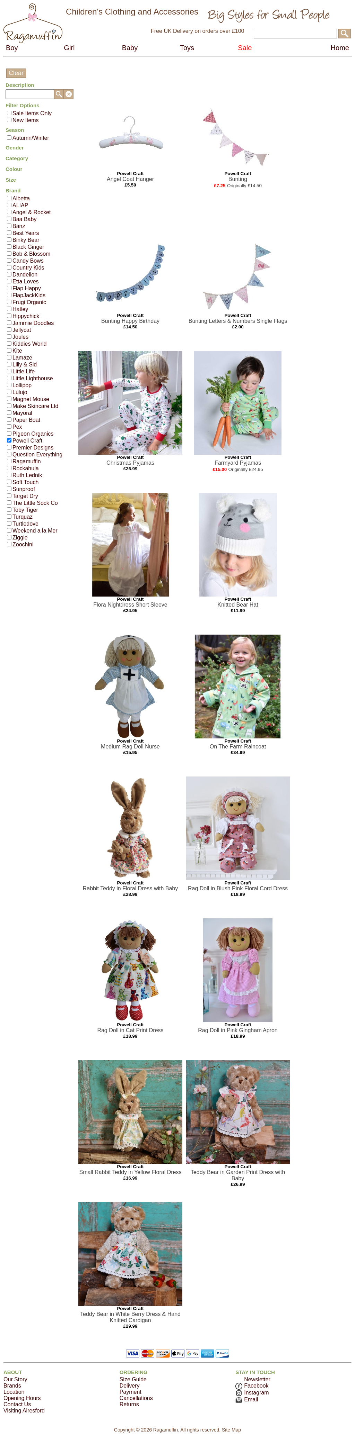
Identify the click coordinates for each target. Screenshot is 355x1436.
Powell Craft (27, 441)
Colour (14, 169)
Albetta (21, 198)
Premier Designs (32, 448)
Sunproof (23, 489)
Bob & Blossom (31, 254)
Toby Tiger (25, 510)
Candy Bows (28, 261)
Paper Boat (26, 420)
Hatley (20, 309)
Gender (15, 148)
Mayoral (22, 413)
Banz (18, 226)
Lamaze (22, 358)
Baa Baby (24, 219)
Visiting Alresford (24, 1411)
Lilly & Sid (24, 364)
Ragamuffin (26, 461)
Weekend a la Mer (35, 531)
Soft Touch (25, 482)
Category (17, 158)
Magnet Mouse (30, 399)
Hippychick (25, 316)
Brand (13, 190)
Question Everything (37, 454)
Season (15, 130)
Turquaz (22, 517)
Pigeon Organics (32, 434)
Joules (20, 337)
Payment (130, 1392)
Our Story (15, 1379)
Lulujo (19, 392)
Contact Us (17, 1404)
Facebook (251, 1386)
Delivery (130, 1386)
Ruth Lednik (27, 475)
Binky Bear (25, 240)
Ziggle (20, 537)
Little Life (23, 371)
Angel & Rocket (31, 212)
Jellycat (21, 330)
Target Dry (25, 496)
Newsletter (257, 1379)
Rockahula (25, 468)
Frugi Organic (29, 302)
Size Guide (133, 1379)
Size (11, 180)
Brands (12, 1386)
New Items (25, 120)
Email (246, 1399)
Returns (129, 1404)
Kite (17, 351)
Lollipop (22, 385)
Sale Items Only (32, 113)
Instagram (252, 1393)
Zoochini (22, 544)
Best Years (25, 233)
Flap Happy (26, 288)
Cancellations (136, 1398)
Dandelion (24, 275)
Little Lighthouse (32, 378)
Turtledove (25, 524)
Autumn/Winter (30, 138)
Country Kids (28, 268)
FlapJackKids (28, 295)
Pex (17, 427)
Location (14, 1392)
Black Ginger (28, 247)
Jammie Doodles (33, 323)
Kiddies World (29, 344)
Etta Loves (25, 281)
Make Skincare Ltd (35, 406)
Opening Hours (22, 1398)
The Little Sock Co (35, 503)
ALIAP (20, 205)
